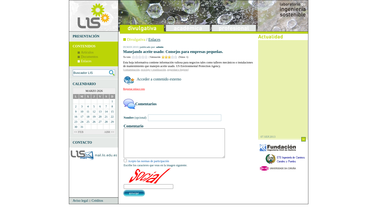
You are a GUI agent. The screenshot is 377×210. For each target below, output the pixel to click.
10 (82, 111)
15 (112, 111)
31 (82, 127)
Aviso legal (80, 206)
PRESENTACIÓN (86, 36)
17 (82, 116)
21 (106, 116)
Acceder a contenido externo (159, 79)
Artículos (87, 52)
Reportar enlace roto (134, 88)
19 (94, 116)
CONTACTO (82, 142)
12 (94, 111)
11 (88, 111)
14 (106, 111)
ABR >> (109, 132)
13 (100, 111)
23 (75, 121)
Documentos (89, 57)
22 (112, 116)
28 (106, 121)
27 (100, 121)
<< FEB (79, 132)
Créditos (97, 206)
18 (88, 116)
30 (75, 127)
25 (88, 121)
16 (75, 116)
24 (82, 121)
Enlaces (86, 61)
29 (112, 121)
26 (94, 121)
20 (100, 116)
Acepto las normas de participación (148, 167)
